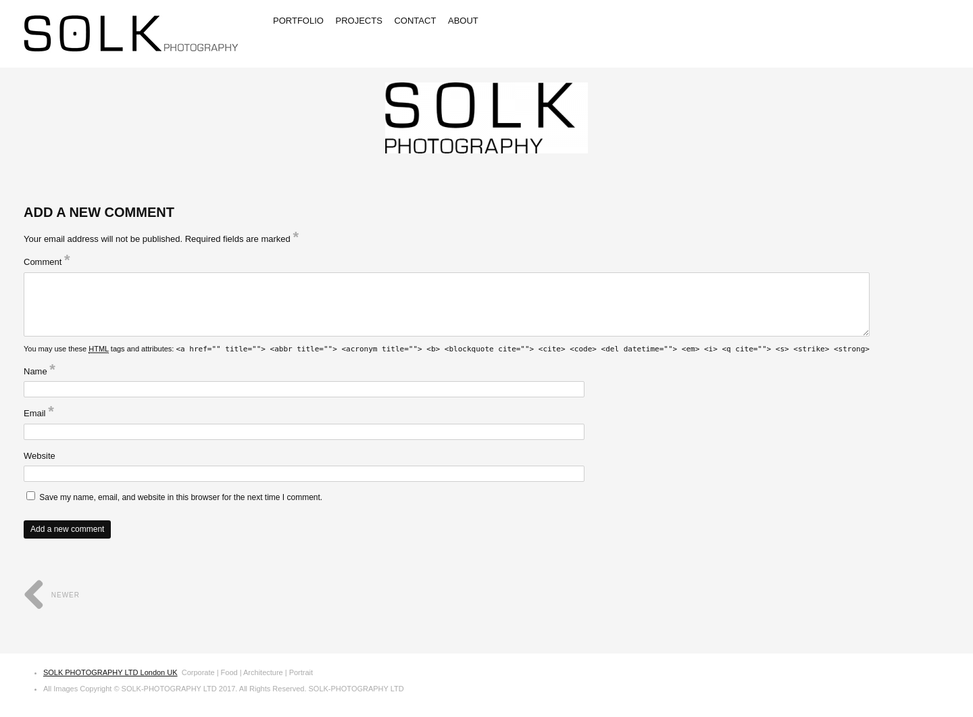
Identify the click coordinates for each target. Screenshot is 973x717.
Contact (415, 21)
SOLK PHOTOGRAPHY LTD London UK (110, 672)
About (463, 21)
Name (39, 371)
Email (39, 413)
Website (39, 456)
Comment (47, 262)
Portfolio (298, 21)
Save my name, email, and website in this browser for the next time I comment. (180, 497)
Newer (52, 595)
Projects (359, 21)
